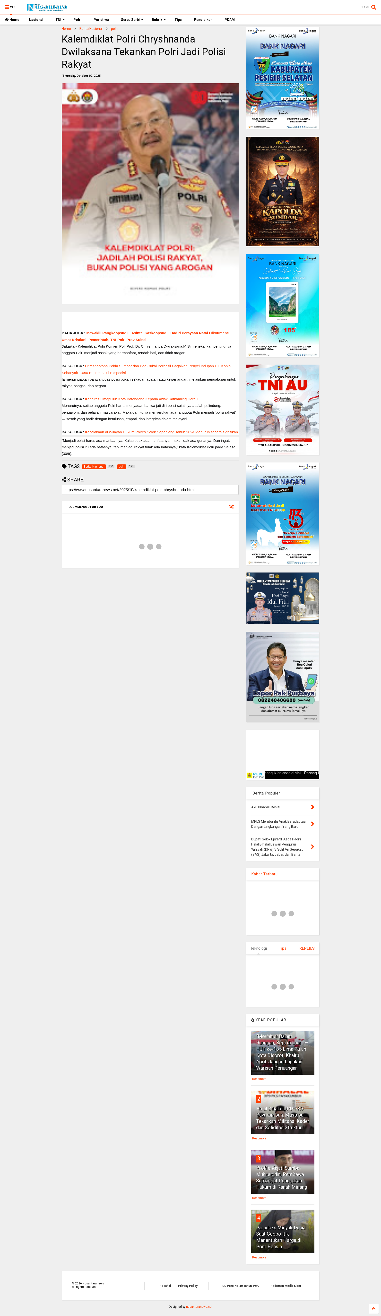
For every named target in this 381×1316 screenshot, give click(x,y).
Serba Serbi (132, 20)
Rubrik (159, 20)
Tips (178, 20)
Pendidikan (203, 20)
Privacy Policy (188, 1286)
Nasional (36, 20)
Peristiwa (101, 20)
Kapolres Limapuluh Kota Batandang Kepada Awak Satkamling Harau (142, 399)
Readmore (259, 1079)
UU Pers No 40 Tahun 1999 (240, 1286)
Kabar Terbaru (264, 874)
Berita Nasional (91, 29)
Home (12, 20)
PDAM (230, 20)
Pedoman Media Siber (285, 1286)
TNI (60, 20)
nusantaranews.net (199, 1306)
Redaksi (165, 1286)
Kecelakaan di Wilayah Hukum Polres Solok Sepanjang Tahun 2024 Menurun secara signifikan (161, 432)
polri (114, 29)
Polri (77, 20)
